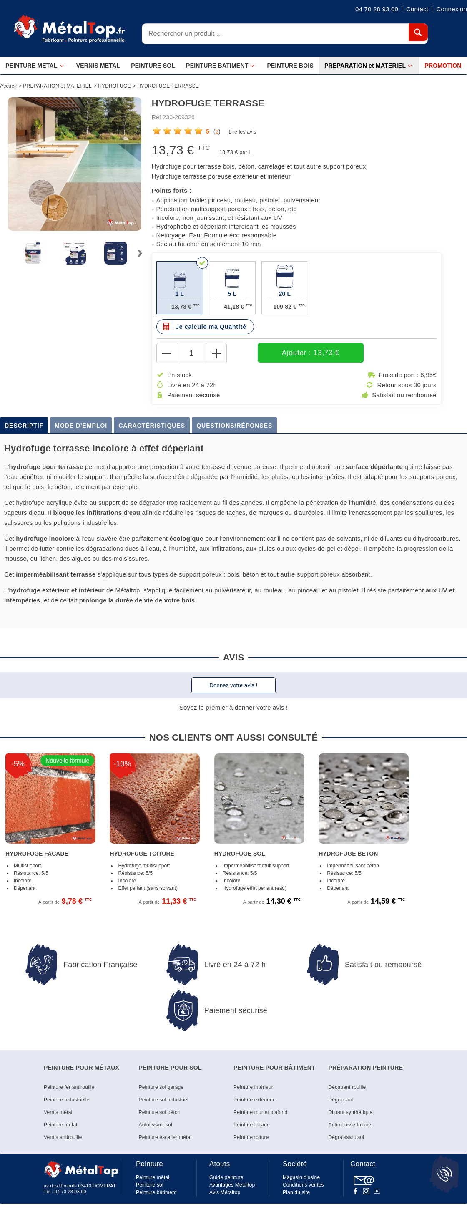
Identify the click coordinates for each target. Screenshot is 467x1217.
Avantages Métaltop (232, 1186)
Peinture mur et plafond (260, 1113)
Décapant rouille (347, 1088)
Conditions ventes (303, 1186)
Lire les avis (242, 132)
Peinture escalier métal (165, 1138)
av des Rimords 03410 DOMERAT (80, 1186)
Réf (156, 117)
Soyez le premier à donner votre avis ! (233, 708)
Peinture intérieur (253, 1088)
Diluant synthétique (351, 1113)
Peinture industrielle (67, 1101)
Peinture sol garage (161, 1088)
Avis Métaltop (224, 1193)
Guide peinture (226, 1178)
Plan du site (296, 1193)
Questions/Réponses (234, 426)
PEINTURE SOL (153, 65)
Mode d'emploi (81, 426)
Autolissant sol (155, 1126)
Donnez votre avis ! (233, 686)
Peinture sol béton (160, 1113)
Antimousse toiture (350, 1126)
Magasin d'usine (301, 1178)
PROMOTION (443, 65)
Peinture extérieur (254, 1101)
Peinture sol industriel (163, 1101)
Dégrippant (341, 1101)
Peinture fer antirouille (69, 1088)
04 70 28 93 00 (70, 1192)
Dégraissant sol (346, 1138)
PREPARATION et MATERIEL (368, 65)
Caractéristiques (151, 426)
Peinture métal (60, 1126)
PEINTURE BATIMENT (220, 65)
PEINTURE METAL (34, 65)
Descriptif (24, 426)
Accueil (8, 86)
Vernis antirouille (63, 1138)
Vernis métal (58, 1113)
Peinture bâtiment (156, 1193)
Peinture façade (252, 1126)
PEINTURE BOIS (290, 65)
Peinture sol (149, 1186)
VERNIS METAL (98, 65)
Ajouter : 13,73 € (284, 353)
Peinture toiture (251, 1138)
